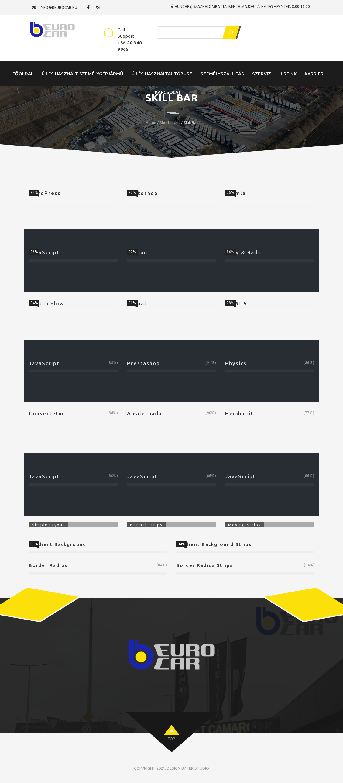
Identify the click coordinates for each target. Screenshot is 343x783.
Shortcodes (169, 122)
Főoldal (22, 73)
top (171, 739)
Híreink (288, 73)
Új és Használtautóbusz (162, 73)
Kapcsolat (168, 92)
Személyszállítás (222, 73)
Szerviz (261, 73)
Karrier (314, 73)
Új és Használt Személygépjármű (82, 73)
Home (151, 122)
